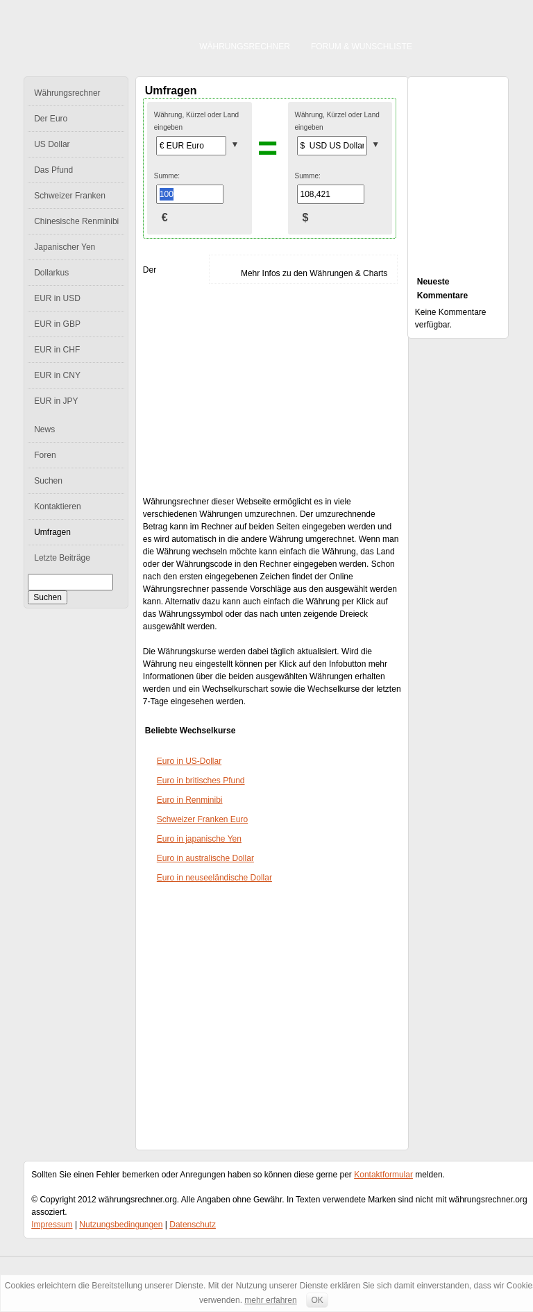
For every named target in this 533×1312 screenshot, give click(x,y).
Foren (45, 455)
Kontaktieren (57, 506)
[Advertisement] (264, 389)
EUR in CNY (57, 375)
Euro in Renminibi (190, 800)
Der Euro (50, 118)
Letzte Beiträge (62, 558)
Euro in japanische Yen (199, 839)
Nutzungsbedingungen (120, 1224)
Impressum (51, 1224)
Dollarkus (51, 273)
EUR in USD (57, 298)
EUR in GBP (57, 324)
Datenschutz (192, 1224)
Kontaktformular (383, 1174)
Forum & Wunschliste (361, 46)
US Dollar (51, 144)
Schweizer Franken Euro (202, 819)
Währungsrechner (244, 46)
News (44, 429)
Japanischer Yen (64, 247)
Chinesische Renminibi (76, 221)
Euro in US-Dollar (189, 761)
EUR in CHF (57, 350)
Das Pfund (53, 170)
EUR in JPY (56, 401)
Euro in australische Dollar (205, 858)
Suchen (48, 481)
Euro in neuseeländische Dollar (214, 878)
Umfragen (52, 532)
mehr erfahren (270, 1300)
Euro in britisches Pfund (201, 780)
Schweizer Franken (69, 196)
